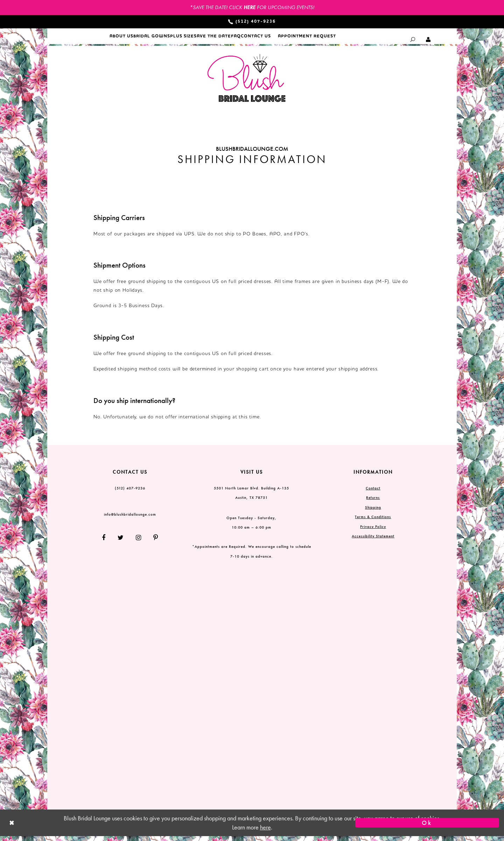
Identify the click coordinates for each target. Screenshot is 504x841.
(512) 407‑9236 (130, 492)
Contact (373, 492)
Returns (373, 502)
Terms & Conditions (373, 521)
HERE (249, 7)
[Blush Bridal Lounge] (246, 83)
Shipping (373, 511)
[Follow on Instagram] (139, 542)
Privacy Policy (373, 531)
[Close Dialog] (77, 827)
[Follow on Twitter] (120, 542)
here (265, 832)
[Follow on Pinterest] (153, 542)
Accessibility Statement (373, 540)
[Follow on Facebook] (106, 542)
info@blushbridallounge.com (130, 518)
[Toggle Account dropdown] (428, 39)
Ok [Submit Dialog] (427, 828)
